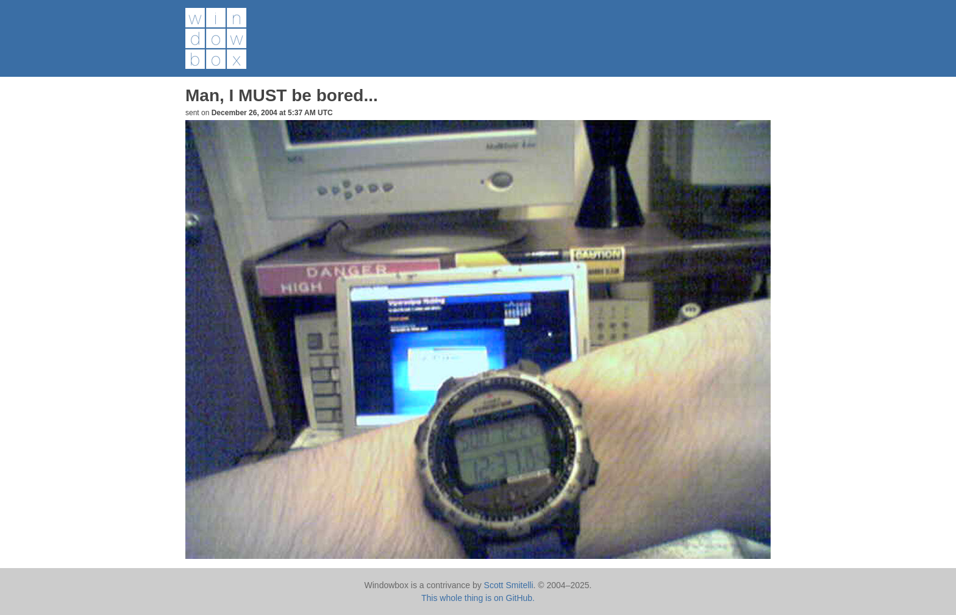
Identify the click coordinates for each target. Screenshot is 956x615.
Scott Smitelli (508, 585)
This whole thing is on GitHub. (478, 598)
